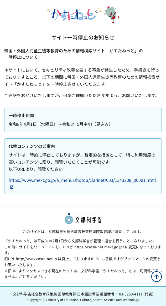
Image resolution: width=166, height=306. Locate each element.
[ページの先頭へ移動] (156, 276)
